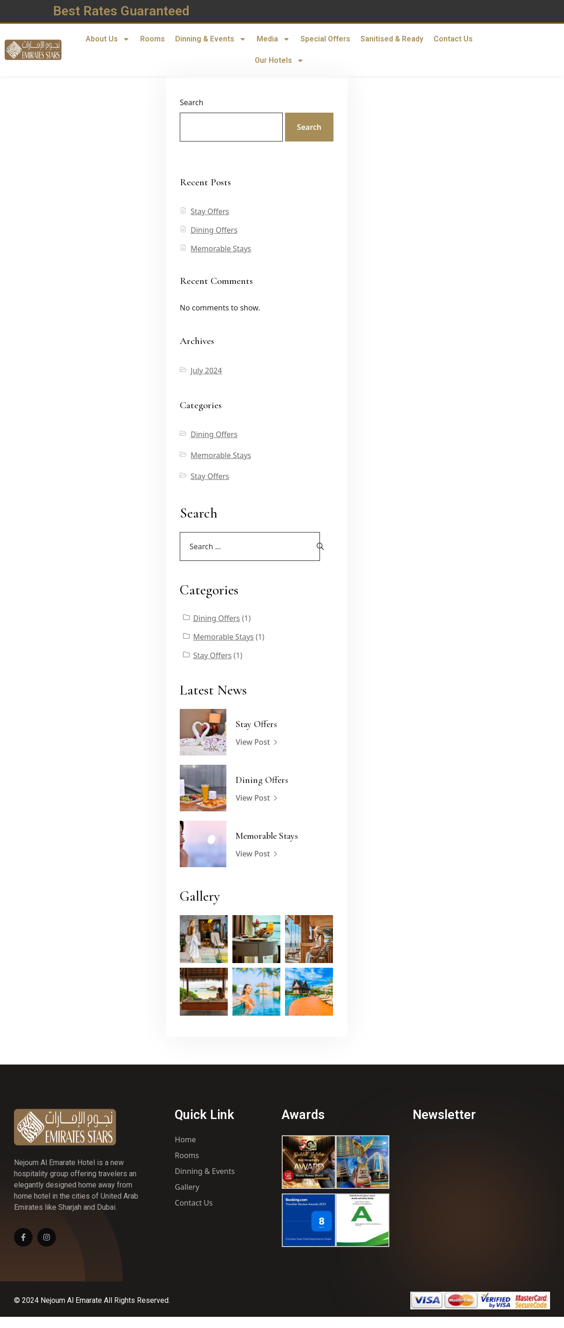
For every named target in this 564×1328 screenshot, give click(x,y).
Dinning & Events (210, 39)
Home (185, 1139)
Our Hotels (279, 60)
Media (273, 39)
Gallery (187, 1187)
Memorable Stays (220, 248)
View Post (257, 742)
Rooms (152, 38)
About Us (108, 39)
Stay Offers (209, 211)
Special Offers (325, 38)
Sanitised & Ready (391, 38)
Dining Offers (214, 230)
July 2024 (206, 370)
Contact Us (453, 38)
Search (192, 102)
